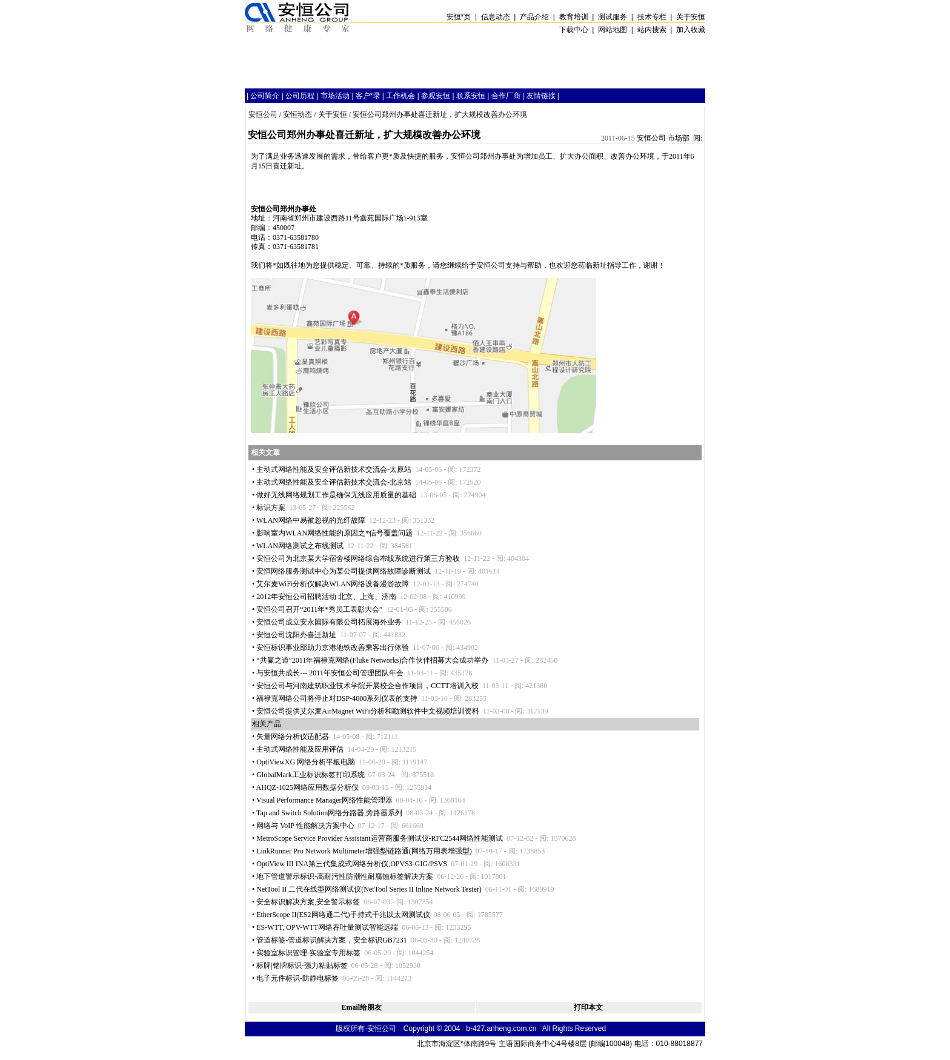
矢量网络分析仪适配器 (292, 736)
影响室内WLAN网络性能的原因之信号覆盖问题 (334, 533)
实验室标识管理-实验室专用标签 (308, 953)
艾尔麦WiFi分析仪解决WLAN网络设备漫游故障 (332, 584)
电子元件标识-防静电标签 (297, 978)
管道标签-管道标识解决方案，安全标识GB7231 (331, 940)
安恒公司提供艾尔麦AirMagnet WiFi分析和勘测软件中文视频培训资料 (367, 711)
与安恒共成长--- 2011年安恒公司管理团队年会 (330, 673)
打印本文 (588, 1007)
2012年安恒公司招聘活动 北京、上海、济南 (326, 596)
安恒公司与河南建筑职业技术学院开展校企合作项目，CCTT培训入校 (367, 685)
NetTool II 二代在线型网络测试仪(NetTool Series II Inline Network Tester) (369, 889)
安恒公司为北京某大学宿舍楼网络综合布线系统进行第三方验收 (358, 558)
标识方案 (270, 507)
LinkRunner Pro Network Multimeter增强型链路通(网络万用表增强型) (364, 851)
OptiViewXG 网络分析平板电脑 (305, 762)
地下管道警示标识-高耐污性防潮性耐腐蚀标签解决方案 (344, 876)
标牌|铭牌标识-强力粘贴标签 (301, 965)
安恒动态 (297, 114)
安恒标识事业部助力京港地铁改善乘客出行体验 (332, 647)
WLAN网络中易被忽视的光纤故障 (310, 520)
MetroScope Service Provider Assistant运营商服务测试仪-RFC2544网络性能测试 (379, 838)
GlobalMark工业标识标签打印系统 (310, 774)
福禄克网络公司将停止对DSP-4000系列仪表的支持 (336, 698)
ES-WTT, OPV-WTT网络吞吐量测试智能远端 (327, 927)
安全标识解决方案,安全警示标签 (308, 902)
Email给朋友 (361, 1007)
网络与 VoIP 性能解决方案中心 (305, 825)
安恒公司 (262, 114)
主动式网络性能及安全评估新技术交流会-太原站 (333, 469)
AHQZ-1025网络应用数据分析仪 (307, 787)
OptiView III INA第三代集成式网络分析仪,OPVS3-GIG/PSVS (351, 864)
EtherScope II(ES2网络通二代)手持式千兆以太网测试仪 (343, 914)
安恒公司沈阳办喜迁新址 (296, 635)
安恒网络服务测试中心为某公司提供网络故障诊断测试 (343, 571)
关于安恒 (332, 114)
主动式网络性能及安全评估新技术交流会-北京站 (333, 482)
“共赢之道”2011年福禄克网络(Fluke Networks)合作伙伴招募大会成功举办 (372, 660)
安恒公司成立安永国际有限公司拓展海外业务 (329, 622)
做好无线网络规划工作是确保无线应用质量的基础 (336, 495)
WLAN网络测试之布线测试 (300, 546)
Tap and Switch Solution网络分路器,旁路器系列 (329, 813)
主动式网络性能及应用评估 (300, 749)
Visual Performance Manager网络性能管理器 (324, 800)
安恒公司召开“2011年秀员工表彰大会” (319, 609)
